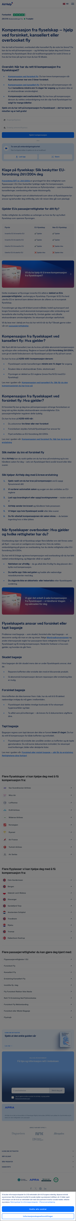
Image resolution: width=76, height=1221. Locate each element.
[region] (38, 1206)
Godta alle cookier (38, 1209)
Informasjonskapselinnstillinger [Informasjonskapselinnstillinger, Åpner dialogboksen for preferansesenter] (38, 1216)
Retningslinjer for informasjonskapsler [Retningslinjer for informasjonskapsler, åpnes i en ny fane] (24, 1202)
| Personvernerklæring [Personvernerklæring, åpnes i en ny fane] (46, 1202)
